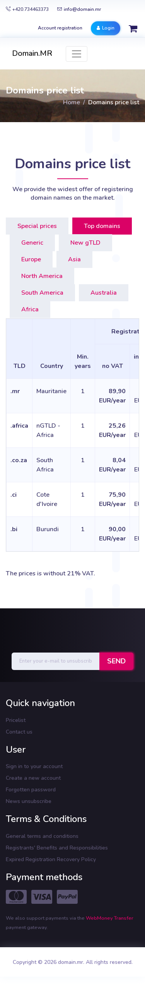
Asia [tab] (74, 259)
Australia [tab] (103, 292)
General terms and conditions (42, 836)
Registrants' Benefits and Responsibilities (57, 847)
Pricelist (16, 720)
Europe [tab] (31, 259)
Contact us (19, 732)
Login (105, 28)
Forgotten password (31, 789)
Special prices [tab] (37, 226)
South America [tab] (42, 292)
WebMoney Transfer (109, 918)
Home (71, 102)
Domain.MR (32, 53)
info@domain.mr (79, 9)
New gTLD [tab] (85, 242)
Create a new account (33, 778)
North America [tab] (42, 276)
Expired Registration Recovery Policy (51, 859)
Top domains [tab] (102, 226)
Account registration (60, 28)
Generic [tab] (32, 242)
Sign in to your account (34, 766)
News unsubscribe (28, 801)
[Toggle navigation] (76, 54)
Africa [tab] (30, 309)
